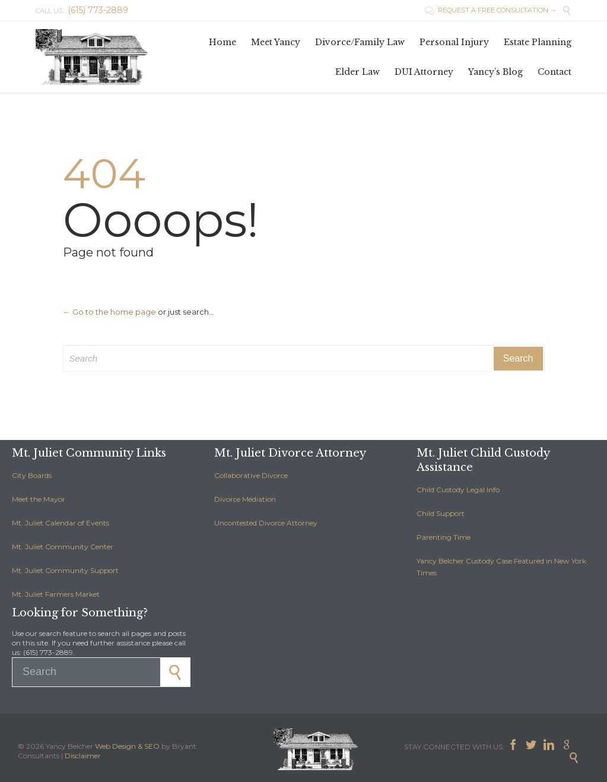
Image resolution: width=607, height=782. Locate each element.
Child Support (441, 513)
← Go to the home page (109, 311)
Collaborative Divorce (251, 475)
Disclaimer (83, 755)
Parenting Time (444, 537)
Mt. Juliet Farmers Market (56, 594)
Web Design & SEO (127, 746)
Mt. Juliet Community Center (62, 546)
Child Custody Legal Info (458, 489)
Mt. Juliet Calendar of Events (60, 522)
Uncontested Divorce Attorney (265, 522)
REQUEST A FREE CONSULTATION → (491, 10)
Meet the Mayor (38, 499)
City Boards (32, 475)
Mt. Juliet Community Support (65, 570)
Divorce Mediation (245, 499)
